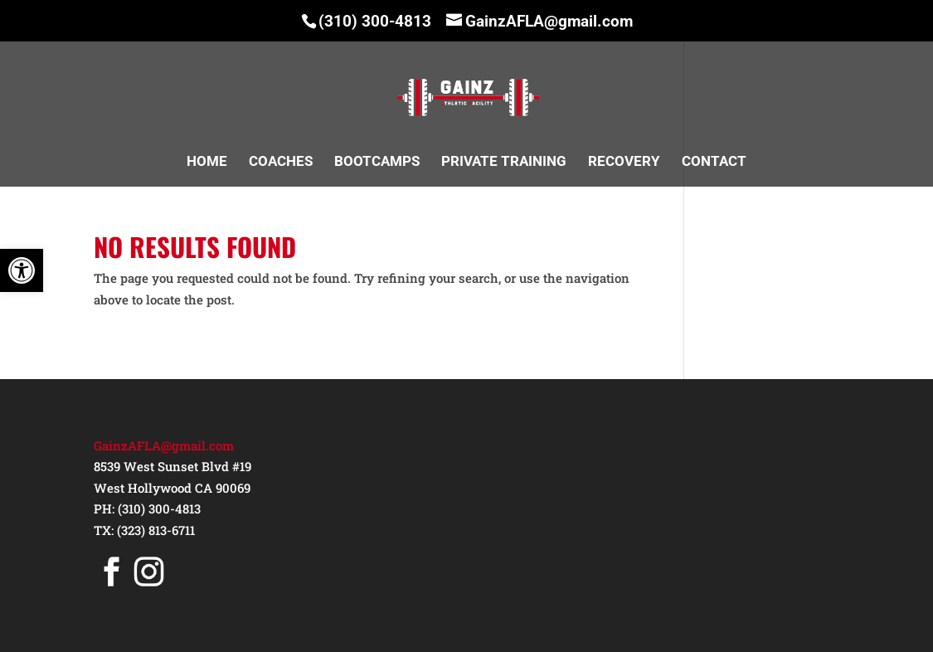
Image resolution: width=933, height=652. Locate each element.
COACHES (281, 162)
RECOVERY (624, 162)
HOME (207, 162)
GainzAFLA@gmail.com (164, 445)
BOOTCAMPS (377, 162)
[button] (21, 270)
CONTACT (714, 162)
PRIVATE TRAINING (503, 162)
